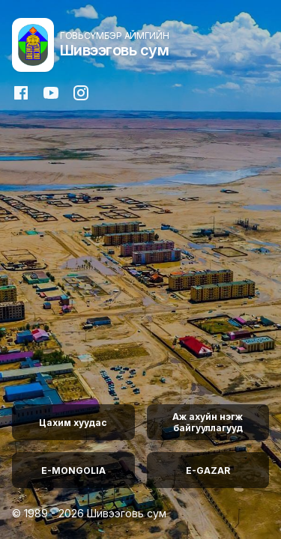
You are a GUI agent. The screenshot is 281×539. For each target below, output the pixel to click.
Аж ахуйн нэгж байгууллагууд (207, 422)
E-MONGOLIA (73, 470)
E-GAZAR (208, 470)
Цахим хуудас (73, 422)
